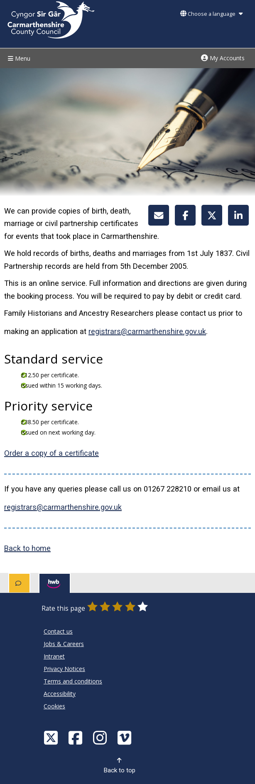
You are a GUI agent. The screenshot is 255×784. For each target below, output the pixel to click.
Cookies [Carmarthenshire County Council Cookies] (54, 706)
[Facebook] (76, 737)
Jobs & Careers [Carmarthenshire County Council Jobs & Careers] (64, 644)
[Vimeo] (125, 737)
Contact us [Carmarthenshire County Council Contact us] (58, 631)
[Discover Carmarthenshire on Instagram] (101, 737)
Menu (18, 58)
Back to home (27, 548)
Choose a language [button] (211, 13)
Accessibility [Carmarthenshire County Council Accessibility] (60, 694)
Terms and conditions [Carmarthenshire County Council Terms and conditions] (73, 681)
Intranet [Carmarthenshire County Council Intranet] (54, 656)
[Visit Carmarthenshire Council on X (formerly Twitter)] (52, 737)
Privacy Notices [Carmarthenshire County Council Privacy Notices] (64, 669)
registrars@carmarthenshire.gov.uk (147, 331)
